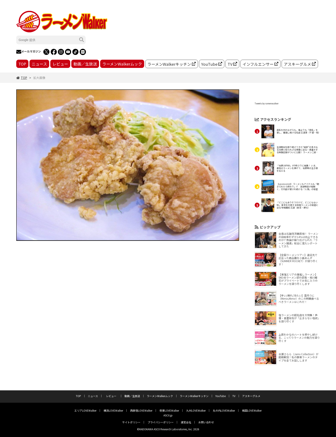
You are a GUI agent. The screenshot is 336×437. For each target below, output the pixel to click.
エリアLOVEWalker (85, 410)
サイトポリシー (131, 422)
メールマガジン (28, 52)
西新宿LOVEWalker (141, 410)
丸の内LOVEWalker (224, 410)
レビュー (60, 64)
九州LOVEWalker (196, 410)
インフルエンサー (260, 64)
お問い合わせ (206, 422)
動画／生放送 (85, 64)
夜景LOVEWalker (169, 410)
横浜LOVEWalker (113, 410)
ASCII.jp (168, 415)
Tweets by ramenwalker (267, 103)
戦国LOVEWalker (252, 410)
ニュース (39, 64)
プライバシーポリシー (161, 422)
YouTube (211, 64)
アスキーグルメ (300, 64)
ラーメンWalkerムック (122, 64)
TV (232, 64)
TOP (22, 64)
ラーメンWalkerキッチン (171, 64)
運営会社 (186, 422)
